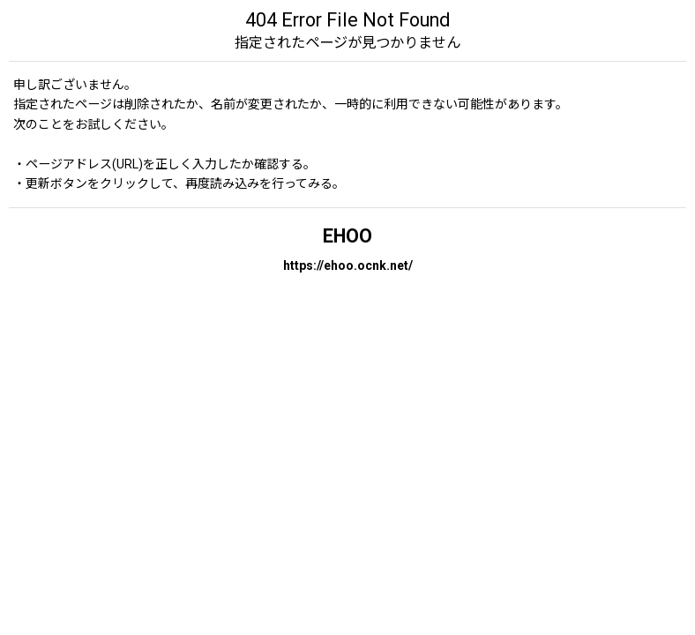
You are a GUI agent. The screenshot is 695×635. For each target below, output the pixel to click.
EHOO (347, 236)
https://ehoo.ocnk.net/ (348, 265)
